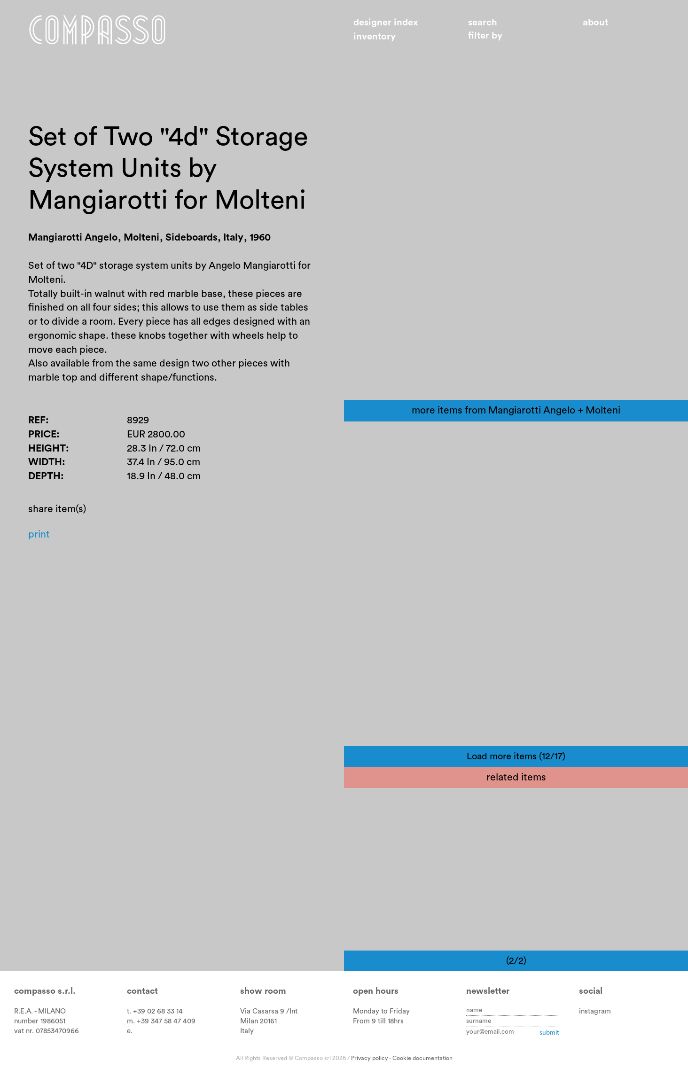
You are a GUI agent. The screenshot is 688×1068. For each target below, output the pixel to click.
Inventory (374, 36)
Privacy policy (369, 1058)
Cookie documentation (422, 1058)
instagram (595, 1011)
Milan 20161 (258, 1021)
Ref (37, 420)
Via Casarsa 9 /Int (268, 1011)
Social (590, 991)
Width (45, 462)
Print (39, 534)
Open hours (376, 991)
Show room (263, 991)
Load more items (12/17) (516, 756)
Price (42, 434)
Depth (44, 476)
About (595, 22)
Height (47, 448)
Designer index (385, 22)
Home (97, 29)
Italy (247, 1031)
